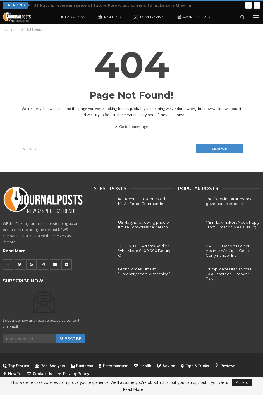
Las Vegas (73, 17)
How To (12, 373)
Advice (166, 366)
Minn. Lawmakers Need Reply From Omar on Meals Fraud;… (232, 224)
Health (142, 366)
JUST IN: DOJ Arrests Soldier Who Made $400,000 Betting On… (145, 251)
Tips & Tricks (195, 366)
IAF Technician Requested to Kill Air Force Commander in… (144, 201)
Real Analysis (50, 366)
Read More (14, 250)
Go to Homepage (131, 126)
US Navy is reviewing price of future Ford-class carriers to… (144, 224)
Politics (109, 17)
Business (82, 366)
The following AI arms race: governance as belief (230, 201)
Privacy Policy (73, 373)
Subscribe (70, 338)
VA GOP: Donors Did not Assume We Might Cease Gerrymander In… (228, 251)
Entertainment (113, 366)
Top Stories (16, 366)
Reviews (225, 366)
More (183, 17)
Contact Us (39, 373)
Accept (242, 382)
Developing (149, 17)
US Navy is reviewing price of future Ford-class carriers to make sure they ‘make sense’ (123, 5)
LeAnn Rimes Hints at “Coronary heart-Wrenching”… (145, 271)
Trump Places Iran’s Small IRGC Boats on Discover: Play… (228, 274)
